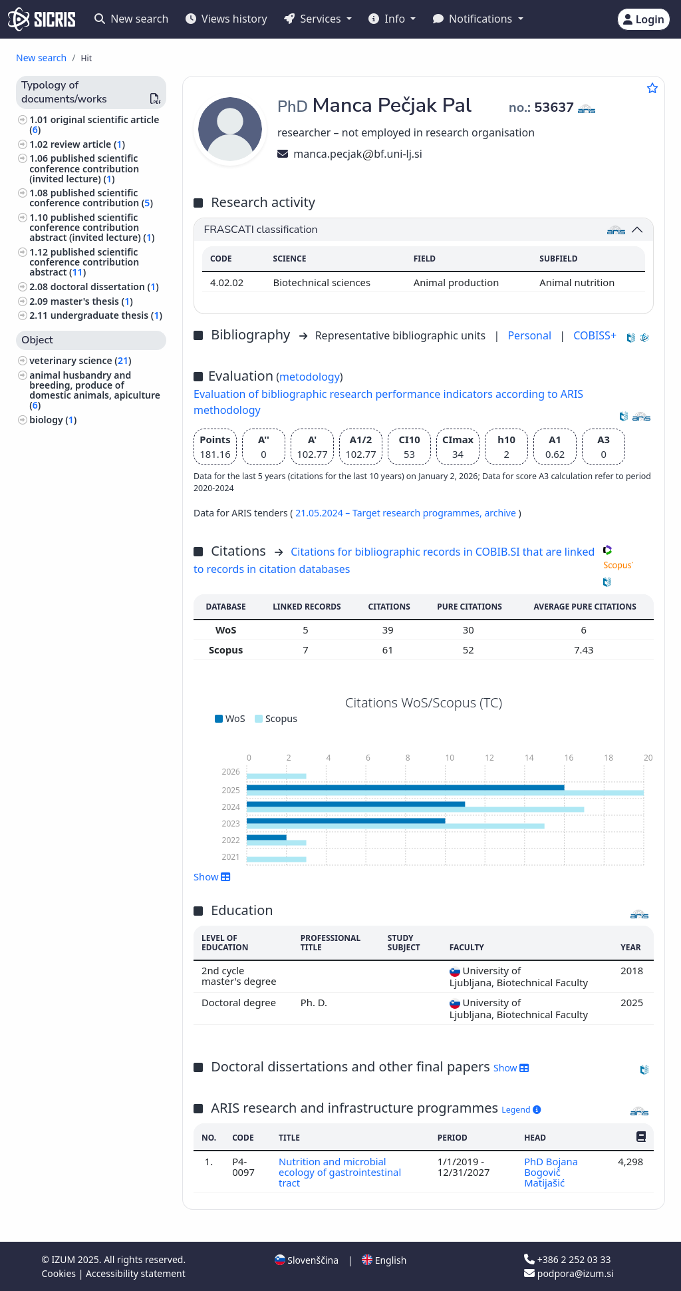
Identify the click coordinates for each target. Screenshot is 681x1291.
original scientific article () (94, 124)
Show (212, 876)
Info (388, 18)
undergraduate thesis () (106, 315)
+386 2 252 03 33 (567, 1259)
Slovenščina (307, 1260)
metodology (309, 376)
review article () (88, 144)
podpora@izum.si (568, 1273)
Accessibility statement (136, 1273)
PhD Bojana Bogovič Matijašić (551, 1172)
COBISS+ (594, 335)
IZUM (64, 1259)
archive (501, 512)
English (384, 1260)
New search (131, 18)
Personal (530, 335)
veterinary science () (80, 360)
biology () (52, 419)
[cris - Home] (41, 19)
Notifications (474, 18)
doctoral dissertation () (105, 286)
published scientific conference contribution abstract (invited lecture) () (91, 227)
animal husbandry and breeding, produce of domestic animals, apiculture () (94, 390)
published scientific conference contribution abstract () (84, 262)
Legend (521, 1109)
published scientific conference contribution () (91, 197)
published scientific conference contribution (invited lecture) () (84, 168)
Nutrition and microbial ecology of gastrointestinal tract (340, 1172)
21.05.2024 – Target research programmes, (389, 512)
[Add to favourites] (652, 88)
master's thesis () (92, 301)
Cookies (60, 1273)
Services (313, 18)
